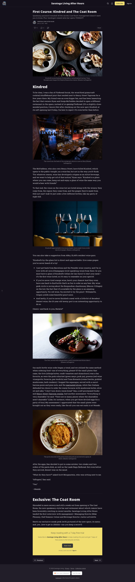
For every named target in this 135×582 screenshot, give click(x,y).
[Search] (108, 3)
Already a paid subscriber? (67, 550)
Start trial (67, 546)
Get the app (77, 573)
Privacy (67, 568)
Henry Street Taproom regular (50, 394)
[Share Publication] (112, 3)
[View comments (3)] (42, 28)
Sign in (129, 3)
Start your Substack (61, 573)
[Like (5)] (36, 28)
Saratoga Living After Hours (45, 21)
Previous (38, 560)
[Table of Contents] (2, 291)
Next (98, 560)
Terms (72, 568)
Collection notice (80, 568)
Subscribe (119, 3)
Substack (58, 578)
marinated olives (73, 385)
